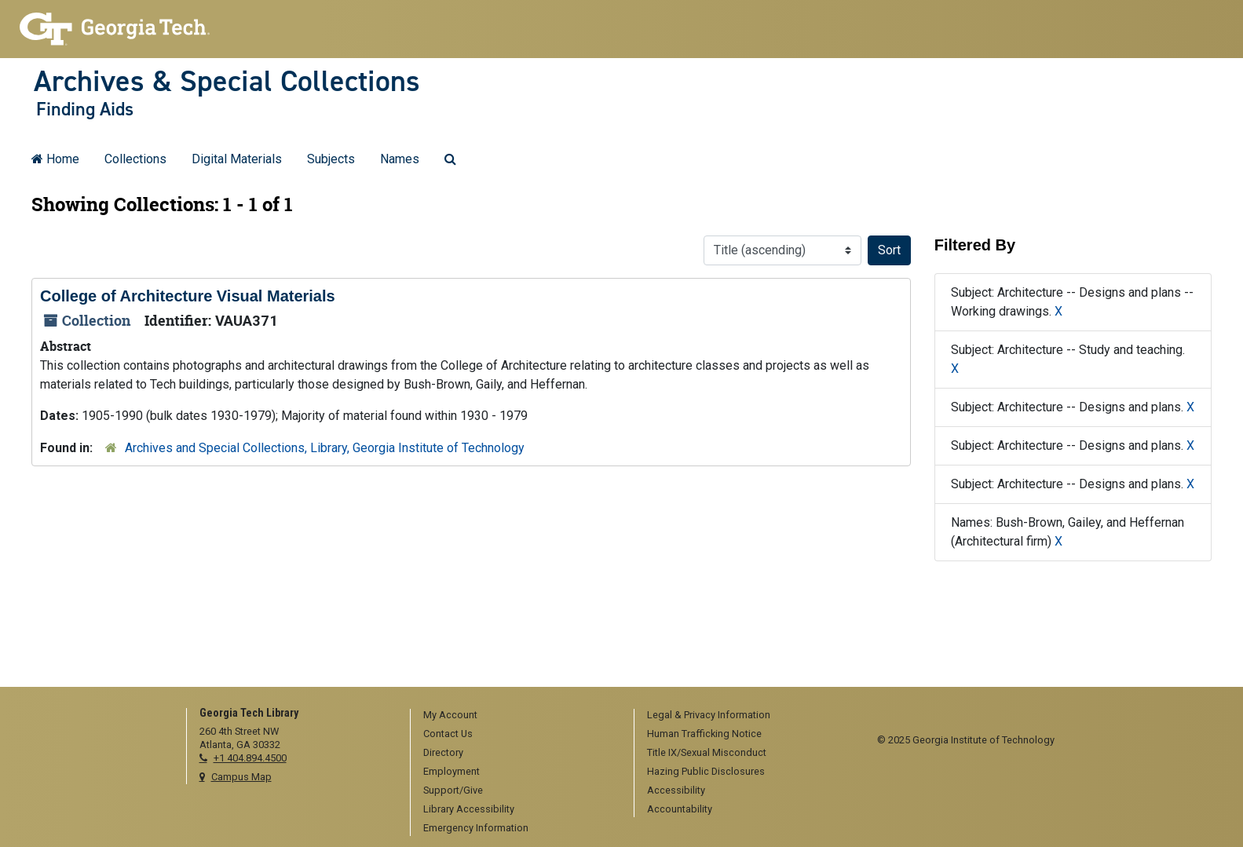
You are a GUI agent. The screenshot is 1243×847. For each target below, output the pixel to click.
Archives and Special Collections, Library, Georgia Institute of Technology (325, 447)
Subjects (331, 159)
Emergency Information (475, 828)
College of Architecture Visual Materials (187, 296)
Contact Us (448, 733)
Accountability (679, 809)
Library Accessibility (468, 809)
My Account (450, 715)
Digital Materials (237, 159)
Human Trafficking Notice (704, 733)
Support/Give (453, 790)
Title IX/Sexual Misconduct (706, 752)
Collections (135, 159)
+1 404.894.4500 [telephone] (250, 758)
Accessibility (676, 790)
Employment (451, 771)
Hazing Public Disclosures (706, 771)
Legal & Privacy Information (708, 715)
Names (399, 159)
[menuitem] (516, 716)
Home (55, 159)
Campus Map (241, 777)
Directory (443, 752)
